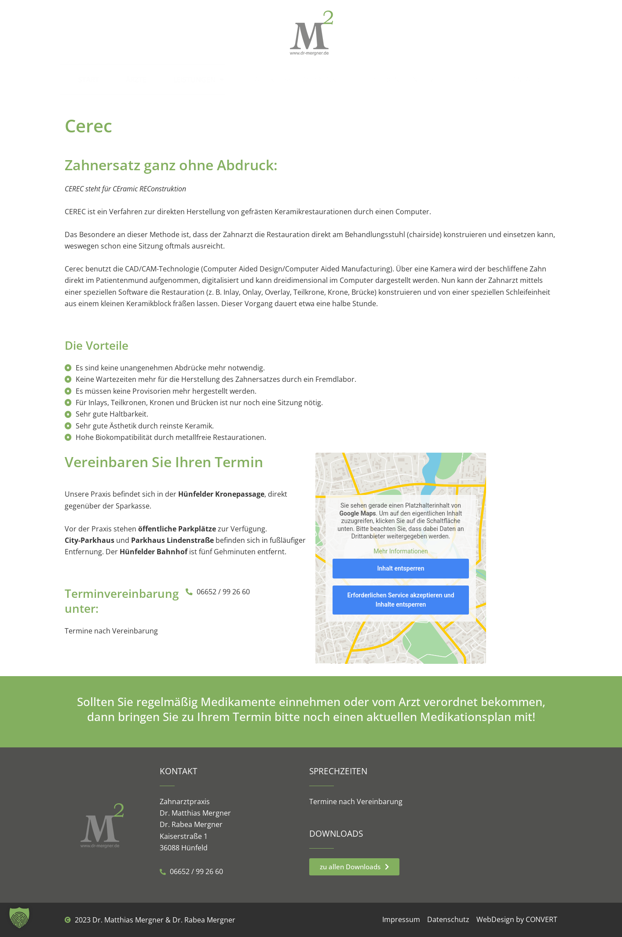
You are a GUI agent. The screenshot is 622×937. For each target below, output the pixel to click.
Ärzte (136, 79)
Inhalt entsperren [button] (400, 568)
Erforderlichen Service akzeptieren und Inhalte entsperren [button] (400, 600)
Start (88, 79)
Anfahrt (528, 79)
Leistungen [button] (198, 79)
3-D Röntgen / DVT (404, 79)
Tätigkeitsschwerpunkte (297, 79)
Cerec (475, 79)
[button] (19, 917)
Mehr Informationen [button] (400, 550)
